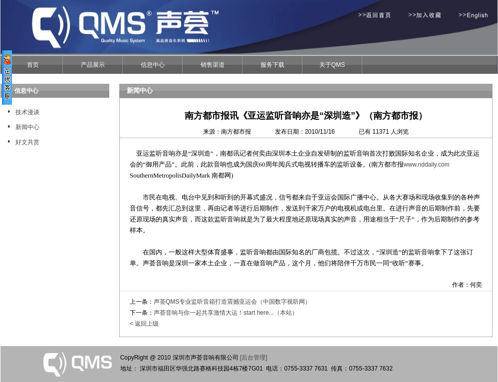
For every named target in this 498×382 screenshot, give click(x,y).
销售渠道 (213, 64)
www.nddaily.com (427, 164)
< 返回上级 (144, 323)
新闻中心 (27, 127)
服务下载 (272, 64)
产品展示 (93, 64)
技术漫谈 (27, 112)
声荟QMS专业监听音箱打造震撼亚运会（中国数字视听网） (232, 301)
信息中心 (153, 64)
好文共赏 (27, 142)
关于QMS (332, 64)
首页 (33, 64)
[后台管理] (253, 357)
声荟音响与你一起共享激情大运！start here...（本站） (226, 312)
